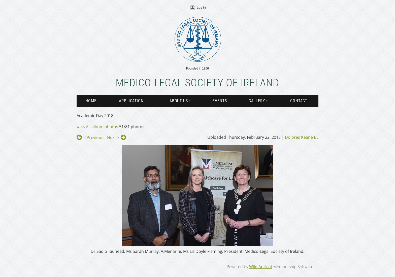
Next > (113, 137)
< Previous (93, 137)
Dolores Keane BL (301, 137)
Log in (201, 7)
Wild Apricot (260, 266)
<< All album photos (99, 126)
